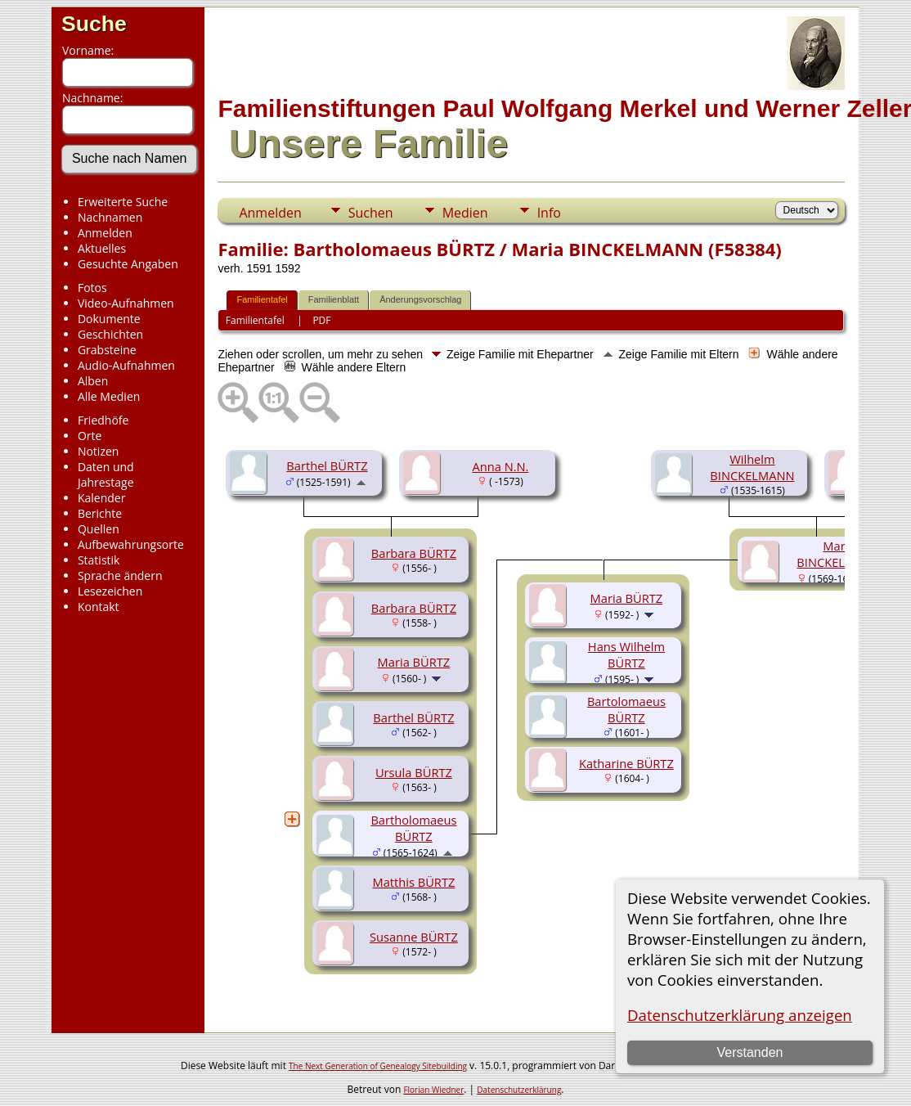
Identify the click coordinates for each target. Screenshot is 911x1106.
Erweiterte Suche (123, 201)
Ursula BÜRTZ (413, 772)
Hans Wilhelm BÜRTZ (626, 654)
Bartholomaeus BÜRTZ (413, 828)
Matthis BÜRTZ (413, 882)
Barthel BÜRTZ (326, 465)
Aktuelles (102, 248)
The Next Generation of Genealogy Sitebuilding (378, 1066)
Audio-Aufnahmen (126, 365)
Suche (94, 23)
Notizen (98, 451)
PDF (321, 320)
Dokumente (109, 318)
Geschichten (110, 334)
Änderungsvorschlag (420, 299)
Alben (93, 381)
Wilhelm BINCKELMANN (752, 467)
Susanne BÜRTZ (414, 936)
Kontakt (98, 606)
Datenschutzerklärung (519, 1089)
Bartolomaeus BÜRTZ (626, 709)
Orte (89, 435)
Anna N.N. (500, 466)
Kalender (101, 498)
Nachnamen (110, 217)
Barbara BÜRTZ (413, 553)
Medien (465, 213)
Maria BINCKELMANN (839, 553)
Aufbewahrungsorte (131, 544)
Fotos (92, 287)
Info (549, 213)
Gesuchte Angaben (128, 264)
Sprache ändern (120, 575)
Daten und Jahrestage (106, 474)
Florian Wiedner (433, 1089)
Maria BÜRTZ (414, 662)
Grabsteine (107, 349)
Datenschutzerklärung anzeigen (739, 1015)
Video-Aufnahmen (126, 303)
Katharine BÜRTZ (626, 763)
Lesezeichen (110, 591)
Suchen (370, 213)
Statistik (99, 560)
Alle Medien (109, 396)
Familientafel (261, 299)
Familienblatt (333, 299)
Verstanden (749, 1052)
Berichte (100, 513)
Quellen (98, 529)
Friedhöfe (103, 420)
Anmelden (105, 233)
